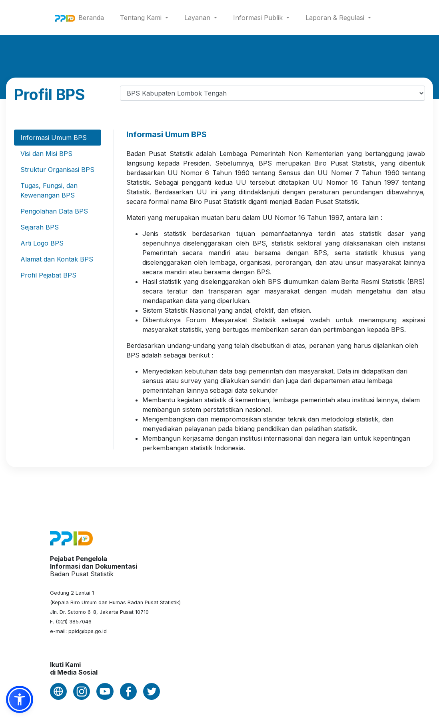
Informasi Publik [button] (259, 18)
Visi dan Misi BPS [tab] (46, 154)
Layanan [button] (198, 18)
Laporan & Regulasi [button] (335, 18)
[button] (19, 699)
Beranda (92, 17)
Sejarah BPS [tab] (39, 227)
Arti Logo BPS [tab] (42, 243)
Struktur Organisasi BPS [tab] (57, 170)
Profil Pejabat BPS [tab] (48, 275)
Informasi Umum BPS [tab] (53, 138)
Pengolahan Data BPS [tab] (54, 211)
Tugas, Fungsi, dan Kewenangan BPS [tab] (49, 190)
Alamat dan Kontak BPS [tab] (56, 259)
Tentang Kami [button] (142, 18)
